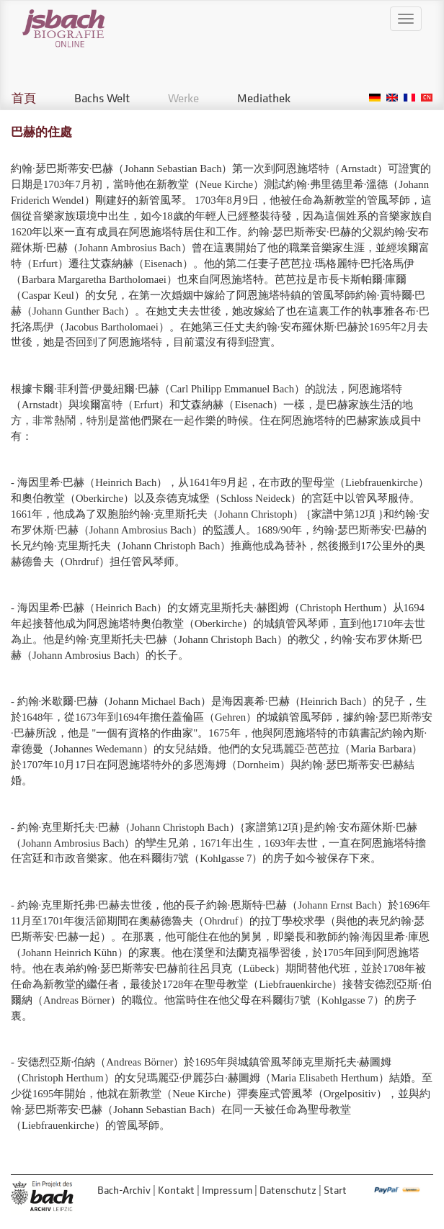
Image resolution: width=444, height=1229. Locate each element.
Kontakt (176, 1189)
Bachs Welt (102, 98)
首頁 (24, 98)
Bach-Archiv (124, 1189)
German (375, 98)
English (392, 98)
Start (335, 1189)
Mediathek (263, 98)
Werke (183, 98)
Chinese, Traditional (426, 98)
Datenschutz (287, 1189)
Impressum (227, 1189)
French (409, 98)
